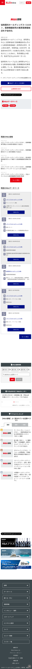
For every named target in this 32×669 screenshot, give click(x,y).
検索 (12, 379)
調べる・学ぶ (8, 598)
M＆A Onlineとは (15, 650)
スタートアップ (8, 617)
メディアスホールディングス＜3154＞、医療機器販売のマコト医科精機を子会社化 (16, 151)
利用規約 (15, 655)
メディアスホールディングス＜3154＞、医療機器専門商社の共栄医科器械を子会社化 (16, 143)
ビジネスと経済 (8, 623)
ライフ (6, 629)
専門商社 (5, 105)
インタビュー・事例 (10, 611)
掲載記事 (15, 660)
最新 (8, 425)
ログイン (22, 2)
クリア (19, 379)
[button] (2, 402)
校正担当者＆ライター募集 (15, 658)
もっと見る (16, 180)
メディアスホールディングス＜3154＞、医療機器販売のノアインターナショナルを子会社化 (16, 168)
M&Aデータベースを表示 (16, 83)
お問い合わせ (15, 663)
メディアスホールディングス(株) (14, 199)
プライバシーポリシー (16, 653)
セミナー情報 (8, 636)
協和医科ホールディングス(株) (13, 271)
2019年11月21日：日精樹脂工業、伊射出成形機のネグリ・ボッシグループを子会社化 (15, 396)
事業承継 (6, 604)
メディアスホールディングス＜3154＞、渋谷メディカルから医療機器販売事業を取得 (15, 175)
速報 (5, 585)
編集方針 (15, 647)
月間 (24, 425)
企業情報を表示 (16, 89)
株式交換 (4, 291)
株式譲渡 (12, 105)
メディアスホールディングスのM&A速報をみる (17, 78)
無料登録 (28, 2)
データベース (8, 592)
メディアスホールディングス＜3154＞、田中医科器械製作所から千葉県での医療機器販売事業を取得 (16, 159)
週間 (16, 425)
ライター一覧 (8, 642)
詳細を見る (16, 212)
